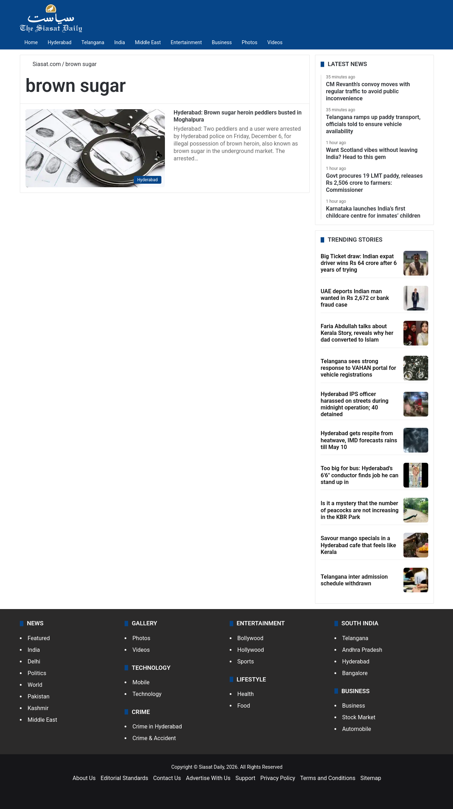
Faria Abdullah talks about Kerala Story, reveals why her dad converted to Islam (357, 333)
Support (245, 778)
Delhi (34, 661)
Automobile (356, 729)
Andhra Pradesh (362, 649)
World (35, 684)
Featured (39, 638)
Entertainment (186, 42)
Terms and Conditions (327, 778)
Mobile (140, 682)
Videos (274, 42)
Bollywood (250, 638)
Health (245, 694)
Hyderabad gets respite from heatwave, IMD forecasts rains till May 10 (359, 440)
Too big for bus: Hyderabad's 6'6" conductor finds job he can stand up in (359, 475)
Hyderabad (59, 42)
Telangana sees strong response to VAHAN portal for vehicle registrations (358, 368)
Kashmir (38, 708)
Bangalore (355, 673)
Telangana (92, 42)
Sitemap (370, 778)
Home (31, 42)
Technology (146, 694)
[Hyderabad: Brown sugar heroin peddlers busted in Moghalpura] (95, 148)
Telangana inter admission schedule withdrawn (354, 580)
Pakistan (39, 696)
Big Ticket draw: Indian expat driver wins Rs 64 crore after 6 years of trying (359, 263)
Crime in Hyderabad (157, 726)
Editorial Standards (124, 778)
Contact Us (167, 778)
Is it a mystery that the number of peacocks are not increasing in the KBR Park (359, 510)
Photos (249, 42)
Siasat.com (43, 64)
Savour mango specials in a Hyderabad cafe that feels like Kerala (358, 545)
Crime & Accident (154, 738)
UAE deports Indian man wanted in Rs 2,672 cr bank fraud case (355, 298)
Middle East (148, 42)
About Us (84, 778)
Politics (37, 673)
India (119, 42)
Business (222, 42)
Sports (245, 661)
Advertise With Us (208, 778)
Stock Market (358, 717)
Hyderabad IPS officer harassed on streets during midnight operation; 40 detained (355, 404)
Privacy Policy (278, 778)
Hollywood (250, 649)
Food (243, 705)
